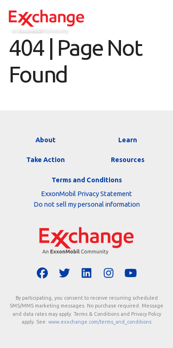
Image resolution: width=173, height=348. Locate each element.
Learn (127, 140)
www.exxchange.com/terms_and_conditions (99, 322)
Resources (127, 159)
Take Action (45, 159)
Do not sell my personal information (87, 204)
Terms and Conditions (87, 180)
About (45, 140)
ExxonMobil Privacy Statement (86, 193)
